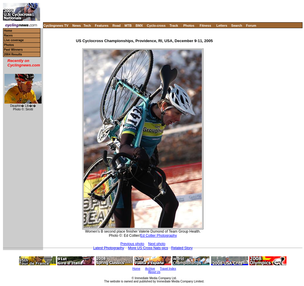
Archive (150, 268)
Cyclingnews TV (55, 25)
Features (102, 25)
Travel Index (168, 268)
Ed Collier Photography (158, 235)
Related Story (182, 248)
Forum (251, 25)
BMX (139, 25)
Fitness (205, 25)
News (76, 25)
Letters (221, 25)
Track (174, 25)
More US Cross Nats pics (148, 248)
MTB (128, 25)
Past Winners (13, 49)
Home (8, 30)
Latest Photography (108, 248)
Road (117, 25)
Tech (87, 25)
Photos (188, 25)
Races (8, 35)
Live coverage (14, 40)
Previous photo (132, 244)
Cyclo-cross (156, 25)
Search (236, 25)
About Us (154, 272)
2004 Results (13, 54)
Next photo (156, 244)
